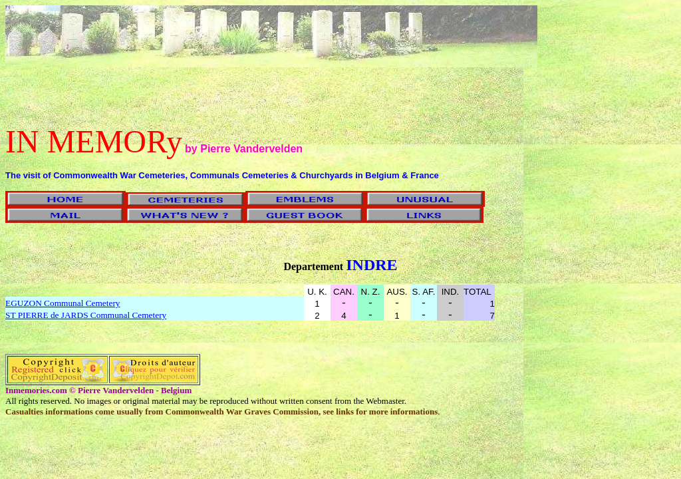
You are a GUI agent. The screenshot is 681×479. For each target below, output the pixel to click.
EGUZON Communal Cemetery (62, 303)
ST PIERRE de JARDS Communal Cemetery (85, 315)
